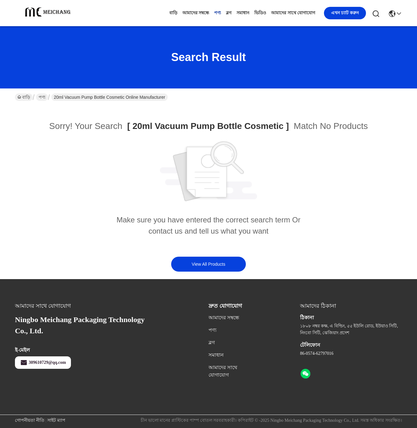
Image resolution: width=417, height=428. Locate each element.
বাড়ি (173, 13)
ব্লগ (229, 13)
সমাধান (243, 13)
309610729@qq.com (43, 362)
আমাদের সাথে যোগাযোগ (293, 13)
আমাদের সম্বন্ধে (195, 13)
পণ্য (217, 13)
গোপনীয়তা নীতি (30, 420)
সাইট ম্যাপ (56, 420)
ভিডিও (260, 13)
